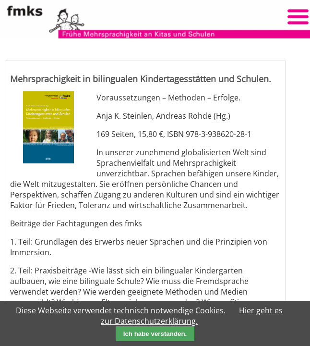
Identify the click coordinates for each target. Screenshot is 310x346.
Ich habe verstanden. (155, 333)
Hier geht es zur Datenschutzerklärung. (192, 315)
